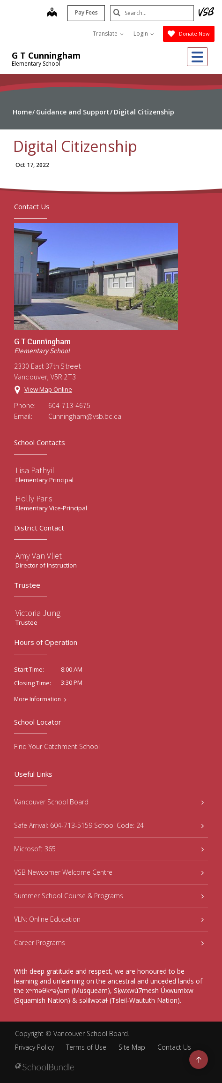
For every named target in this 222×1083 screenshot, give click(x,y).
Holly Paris (33, 498)
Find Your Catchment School (57, 746)
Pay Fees (85, 12)
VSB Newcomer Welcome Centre (109, 872)
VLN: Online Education (109, 919)
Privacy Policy (34, 1047)
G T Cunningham (46, 55)
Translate (108, 34)
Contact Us (174, 1047)
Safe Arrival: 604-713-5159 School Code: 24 (109, 825)
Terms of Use (86, 1047)
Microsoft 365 (109, 848)
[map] (51, 13)
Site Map (131, 1047)
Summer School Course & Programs (109, 895)
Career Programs (109, 942)
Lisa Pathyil (34, 470)
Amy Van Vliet (38, 555)
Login (143, 34)
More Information (37, 699)
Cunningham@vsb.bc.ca (84, 416)
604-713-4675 (69, 405)
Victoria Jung (37, 612)
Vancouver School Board (109, 801)
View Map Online (48, 389)
